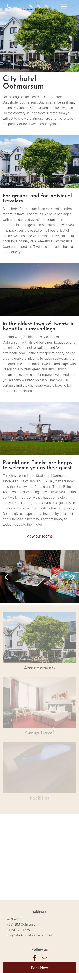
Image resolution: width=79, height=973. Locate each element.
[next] (73, 577)
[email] (44, 958)
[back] (6, 577)
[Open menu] (64, 6)
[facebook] (35, 958)
